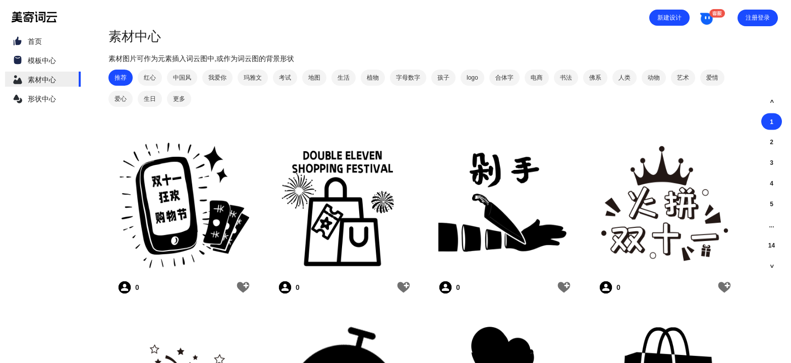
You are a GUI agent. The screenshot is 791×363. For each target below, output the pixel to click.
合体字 (504, 77)
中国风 (182, 77)
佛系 (595, 77)
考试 (285, 77)
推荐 (121, 77)
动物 (654, 77)
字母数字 (408, 77)
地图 (314, 77)
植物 (373, 77)
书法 (566, 77)
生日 (150, 98)
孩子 (443, 77)
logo (472, 77)
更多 (179, 98)
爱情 (712, 77)
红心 (150, 77)
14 (771, 245)
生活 (343, 77)
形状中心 (42, 99)
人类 (624, 77)
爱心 (121, 98)
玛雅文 (253, 77)
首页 (35, 41)
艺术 (683, 77)
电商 (537, 77)
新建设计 (669, 17)
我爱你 (217, 77)
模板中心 (42, 60)
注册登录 (758, 17)
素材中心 (42, 80)
